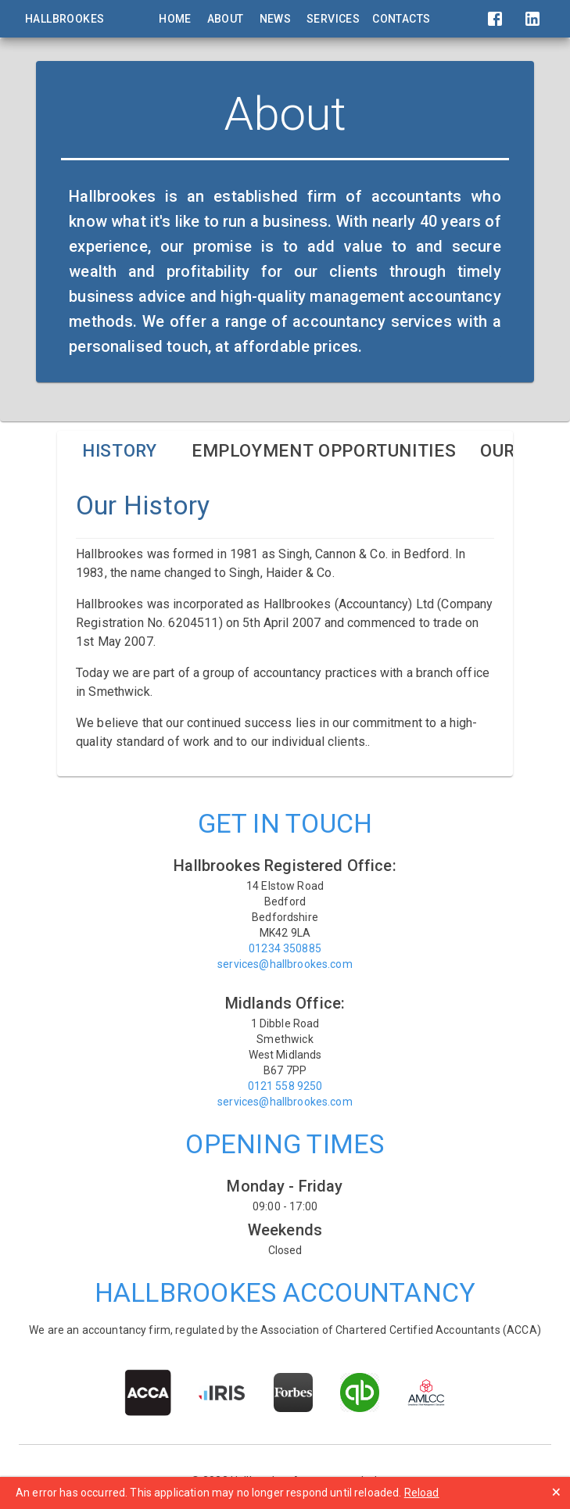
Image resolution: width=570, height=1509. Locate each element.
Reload (421, 1492)
